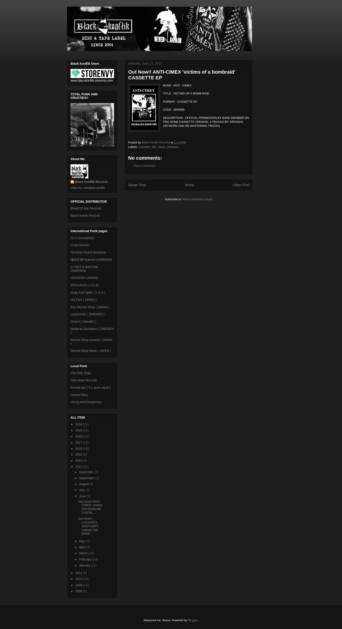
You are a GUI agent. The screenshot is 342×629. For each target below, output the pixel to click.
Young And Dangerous (86, 402)
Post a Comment (144, 165)
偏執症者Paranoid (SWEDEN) (91, 259)
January (85, 565)
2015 (79, 454)
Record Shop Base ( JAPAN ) (91, 351)
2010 (79, 579)
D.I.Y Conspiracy (82, 238)
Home (189, 185)
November (86, 472)
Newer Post (137, 185)
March (83, 553)
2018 (79, 436)
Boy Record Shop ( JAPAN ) (90, 307)
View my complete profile (88, 188)
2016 (79, 448)
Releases (173, 147)
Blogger (193, 620)
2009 (79, 585)
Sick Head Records (84, 380)
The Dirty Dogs (81, 373)
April (82, 547)
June (82, 496)
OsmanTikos (79, 395)
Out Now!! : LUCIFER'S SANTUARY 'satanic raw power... (88, 526)
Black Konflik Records (91, 182)
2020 (79, 424)
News (161, 147)
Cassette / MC (147, 147)
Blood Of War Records (86, 208)
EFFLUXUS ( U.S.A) (85, 285)
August (84, 484)
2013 (79, 460)
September (87, 478)
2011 (79, 573)
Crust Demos (80, 245)
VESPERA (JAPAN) (84, 278)
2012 (79, 466)
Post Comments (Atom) (197, 199)
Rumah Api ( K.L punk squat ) (91, 387)
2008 (79, 591)
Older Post (241, 185)
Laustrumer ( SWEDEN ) (87, 314)
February (85, 559)
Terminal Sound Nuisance (88, 252)
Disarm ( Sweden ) (83, 321)
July (82, 490)
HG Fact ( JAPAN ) (83, 300)
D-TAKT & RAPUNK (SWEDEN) (84, 268)
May (82, 541)
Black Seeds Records (85, 215)
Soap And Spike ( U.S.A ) (88, 292)
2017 (79, 442)
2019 (79, 430)
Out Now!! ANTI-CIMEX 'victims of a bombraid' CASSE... (90, 507)
